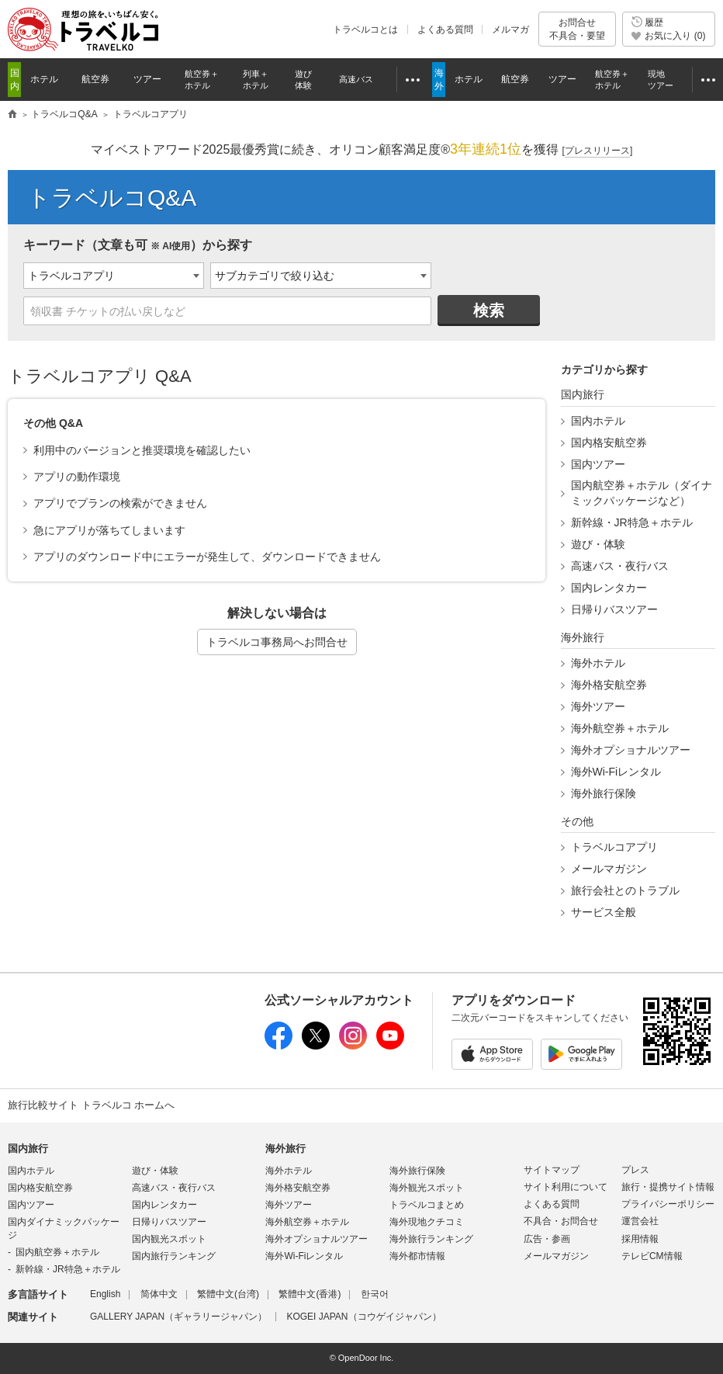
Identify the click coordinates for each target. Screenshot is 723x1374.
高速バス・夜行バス (620, 566)
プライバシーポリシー (667, 1204)
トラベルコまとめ (426, 1204)
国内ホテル (598, 421)
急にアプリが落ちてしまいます (109, 530)
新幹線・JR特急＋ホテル (632, 522)
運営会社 (640, 1221)
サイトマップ (551, 1169)
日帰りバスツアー (614, 609)
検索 (488, 310)
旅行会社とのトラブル (625, 890)
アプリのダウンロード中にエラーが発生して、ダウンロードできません (207, 556)
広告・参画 (547, 1238)
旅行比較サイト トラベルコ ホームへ (91, 1105)
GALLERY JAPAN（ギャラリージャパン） (178, 1316)
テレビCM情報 (652, 1256)
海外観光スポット (426, 1187)
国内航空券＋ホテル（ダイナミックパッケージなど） (641, 493)
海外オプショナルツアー (630, 750)
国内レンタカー (609, 587)
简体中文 (159, 1294)
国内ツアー (598, 464)
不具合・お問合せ (561, 1221)
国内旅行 (28, 1148)
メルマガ (510, 29)
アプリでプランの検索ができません (120, 503)
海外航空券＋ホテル (620, 728)
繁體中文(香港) (309, 1294)
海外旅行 (285, 1148)
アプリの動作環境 (76, 476)
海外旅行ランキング (431, 1238)
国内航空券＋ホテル (57, 1252)
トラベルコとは (365, 29)
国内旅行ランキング (174, 1256)
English (105, 1294)
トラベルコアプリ (614, 847)
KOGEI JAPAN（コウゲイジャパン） (363, 1316)
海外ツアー (598, 706)
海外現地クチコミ (426, 1221)
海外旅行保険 (603, 793)
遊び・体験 (598, 544)
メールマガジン (609, 868)
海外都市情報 (417, 1256)
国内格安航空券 (609, 442)
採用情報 (640, 1238)
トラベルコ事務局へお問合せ (277, 642)
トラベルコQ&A (111, 197)
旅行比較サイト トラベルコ (12, 114)
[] (597, 150)
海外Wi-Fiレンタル (616, 771)
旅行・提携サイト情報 (667, 1186)
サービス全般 (603, 912)
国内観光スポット (169, 1238)
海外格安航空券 (609, 684)
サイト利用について (565, 1186)
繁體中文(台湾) (228, 1294)
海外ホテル (598, 663)
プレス (635, 1169)
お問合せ (577, 29)
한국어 (375, 1294)
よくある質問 (445, 29)
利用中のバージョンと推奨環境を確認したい (142, 450)
